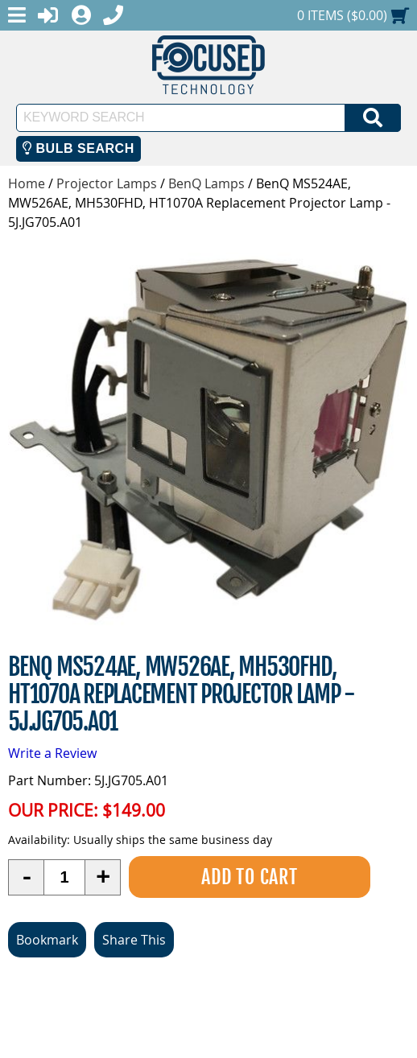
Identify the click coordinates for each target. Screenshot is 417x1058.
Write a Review (52, 753)
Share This (134, 940)
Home (26, 183)
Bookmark (47, 940)
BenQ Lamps (206, 183)
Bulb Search (78, 148)
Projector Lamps (106, 183)
